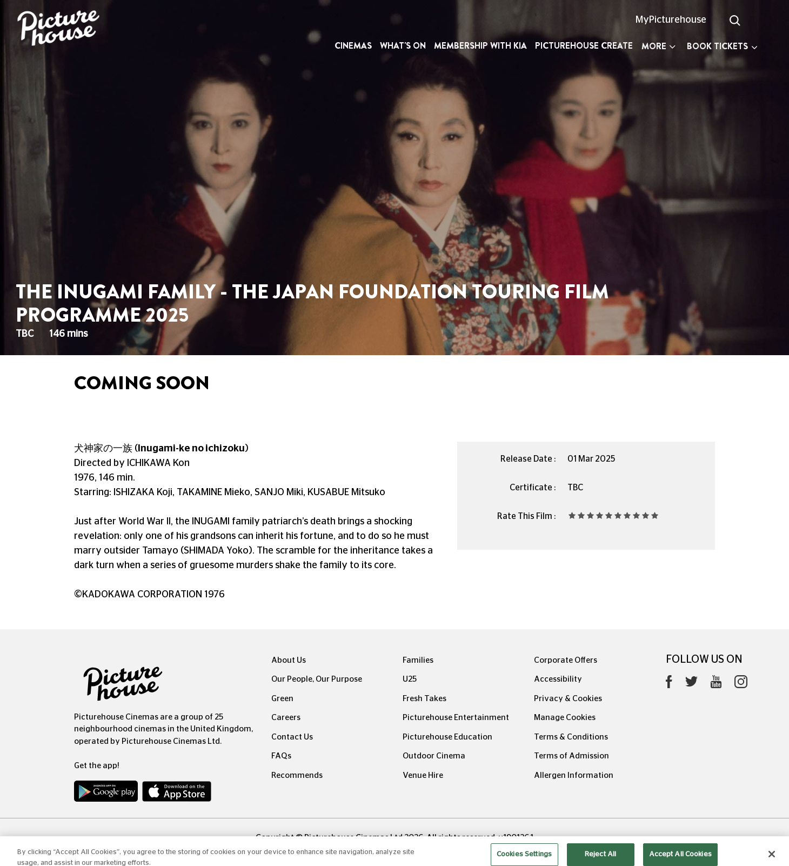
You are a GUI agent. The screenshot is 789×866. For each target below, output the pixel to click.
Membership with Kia (480, 45)
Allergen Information (573, 775)
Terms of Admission (571, 756)
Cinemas (353, 45)
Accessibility (558, 679)
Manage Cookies (565, 718)
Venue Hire (423, 775)
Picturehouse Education (447, 737)
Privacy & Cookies (568, 699)
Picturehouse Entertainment (456, 718)
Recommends (297, 775)
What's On (403, 45)
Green (282, 699)
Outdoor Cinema (434, 756)
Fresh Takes (424, 699)
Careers (285, 718)
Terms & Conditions (571, 737)
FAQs (281, 756)
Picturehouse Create (584, 45)
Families (418, 660)
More (658, 46)
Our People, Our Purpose (316, 679)
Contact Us (292, 737)
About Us (288, 660)
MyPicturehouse (671, 20)
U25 (410, 679)
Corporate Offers (565, 660)
